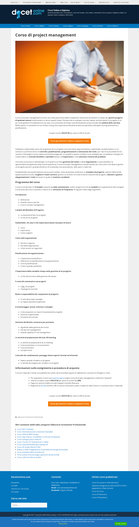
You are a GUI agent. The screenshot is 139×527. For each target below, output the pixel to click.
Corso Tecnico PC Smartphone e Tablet (32, 442)
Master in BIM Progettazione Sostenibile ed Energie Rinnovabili (42, 449)
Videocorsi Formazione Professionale (30, 417)
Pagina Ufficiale (66, 490)
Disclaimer (15, 482)
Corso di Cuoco (98, 491)
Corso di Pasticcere (99, 494)
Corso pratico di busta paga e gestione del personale (38, 455)
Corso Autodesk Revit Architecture (30, 452)
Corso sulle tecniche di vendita (29, 457)
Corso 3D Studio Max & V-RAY (29, 447)
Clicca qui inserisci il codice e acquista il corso (69, 141)
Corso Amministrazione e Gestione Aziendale (35, 432)
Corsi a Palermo (112, 26)
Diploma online (52, 2)
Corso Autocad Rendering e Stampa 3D (32, 444)
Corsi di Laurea (91, 2)
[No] (136, 522)
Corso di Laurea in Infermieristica (105, 482)
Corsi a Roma (25, 26)
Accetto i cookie (121, 523)
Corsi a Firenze (54, 26)
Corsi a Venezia (97, 26)
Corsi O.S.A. (16, 2)
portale (44, 385)
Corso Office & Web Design (27, 434)
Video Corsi (64, 2)
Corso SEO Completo (25, 429)
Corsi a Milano (39, 26)
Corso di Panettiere (99, 497)
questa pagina (59, 378)
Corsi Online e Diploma (59, 10)
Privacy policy (63, 523)
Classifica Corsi (105, 2)
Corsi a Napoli (68, 26)
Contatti (14, 485)
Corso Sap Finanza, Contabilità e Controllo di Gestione (38, 437)
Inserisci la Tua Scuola (121, 2)
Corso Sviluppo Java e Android (29, 439)
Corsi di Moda (76, 2)
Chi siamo (15, 492)
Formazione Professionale (33, 2)
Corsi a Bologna (82, 26)
